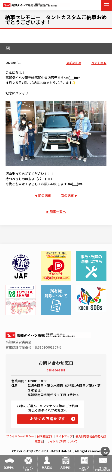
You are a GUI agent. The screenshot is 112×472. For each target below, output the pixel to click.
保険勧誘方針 (45, 436)
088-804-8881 (56, 370)
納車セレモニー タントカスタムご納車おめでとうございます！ (56, 19)
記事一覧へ (58, 211)
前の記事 (75, 63)
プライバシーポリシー (20, 436)
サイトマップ (64, 436)
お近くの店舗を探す (47, 418)
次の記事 (97, 63)
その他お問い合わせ (102, 469)
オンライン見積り (28, 469)
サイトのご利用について (62, 441)
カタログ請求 (84, 469)
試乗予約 (9, 467)
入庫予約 (65, 467)
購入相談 (47, 467)
